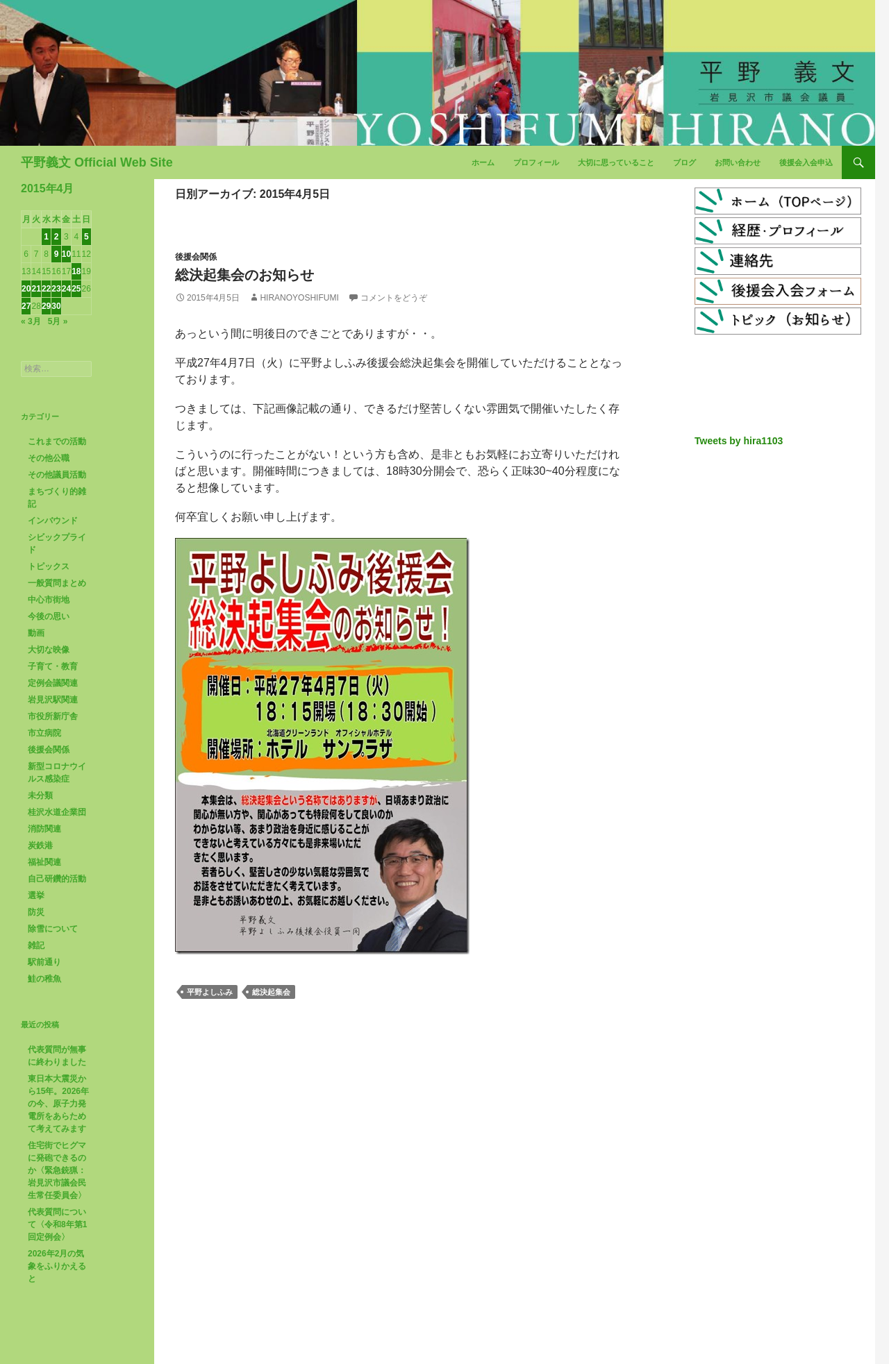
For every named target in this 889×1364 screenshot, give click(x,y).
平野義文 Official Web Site (97, 162)
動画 (36, 633)
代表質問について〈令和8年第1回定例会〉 (57, 1224)
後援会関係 (196, 257)
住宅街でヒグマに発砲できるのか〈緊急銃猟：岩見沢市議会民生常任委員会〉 (57, 1170)
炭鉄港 (40, 845)
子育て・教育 (53, 666)
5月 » (58, 321)
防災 (36, 912)
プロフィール (536, 162)
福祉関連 (44, 862)
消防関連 (44, 829)
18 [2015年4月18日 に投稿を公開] (76, 271)
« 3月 (31, 321)
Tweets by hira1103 (739, 440)
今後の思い (48, 616)
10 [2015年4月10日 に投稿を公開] (66, 254)
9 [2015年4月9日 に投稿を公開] (56, 254)
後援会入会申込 (806, 162)
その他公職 (48, 458)
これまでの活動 (57, 441)
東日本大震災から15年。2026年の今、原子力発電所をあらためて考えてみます (58, 1104)
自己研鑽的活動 (57, 879)
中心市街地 (48, 600)
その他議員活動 (57, 475)
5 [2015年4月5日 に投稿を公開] (86, 237)
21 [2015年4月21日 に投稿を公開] (35, 289)
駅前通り (44, 962)
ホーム (483, 162)
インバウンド (53, 520)
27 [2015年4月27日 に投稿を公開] (26, 306)
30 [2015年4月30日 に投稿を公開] (55, 306)
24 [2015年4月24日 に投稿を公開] (66, 289)
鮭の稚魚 (44, 979)
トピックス (48, 566)
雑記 (36, 945)
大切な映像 (48, 650)
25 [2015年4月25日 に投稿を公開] (76, 289)
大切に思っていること (616, 162)
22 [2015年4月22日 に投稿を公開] (46, 289)
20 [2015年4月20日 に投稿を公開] (26, 289)
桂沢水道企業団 (57, 812)
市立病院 (44, 733)
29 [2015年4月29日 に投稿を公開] (46, 306)
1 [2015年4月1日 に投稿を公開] (46, 237)
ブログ (684, 162)
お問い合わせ (738, 162)
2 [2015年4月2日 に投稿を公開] (56, 237)
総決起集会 (271, 992)
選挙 (36, 895)
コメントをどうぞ (393, 298)
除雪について (53, 929)
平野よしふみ (210, 992)
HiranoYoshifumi (299, 298)
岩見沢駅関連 (53, 700)
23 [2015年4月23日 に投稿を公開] (55, 289)
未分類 (40, 795)
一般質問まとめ (57, 583)
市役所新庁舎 (53, 716)
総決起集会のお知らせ (244, 275)
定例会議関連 (53, 683)
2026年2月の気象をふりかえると (57, 1266)
